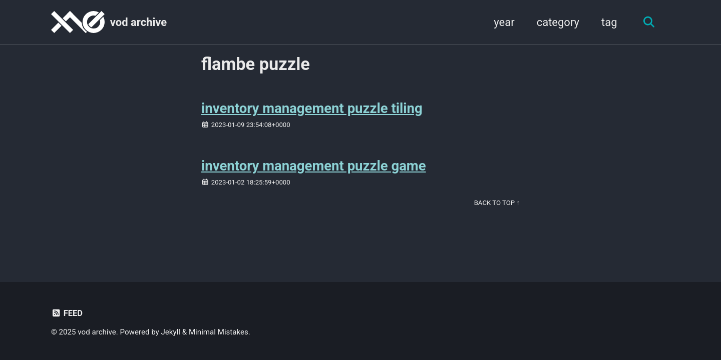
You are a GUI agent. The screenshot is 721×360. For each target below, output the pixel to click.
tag (609, 22)
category (558, 22)
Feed (67, 313)
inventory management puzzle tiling (312, 108)
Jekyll (171, 332)
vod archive (138, 22)
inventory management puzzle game (313, 166)
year (504, 22)
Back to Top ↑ (497, 202)
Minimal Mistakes (218, 332)
